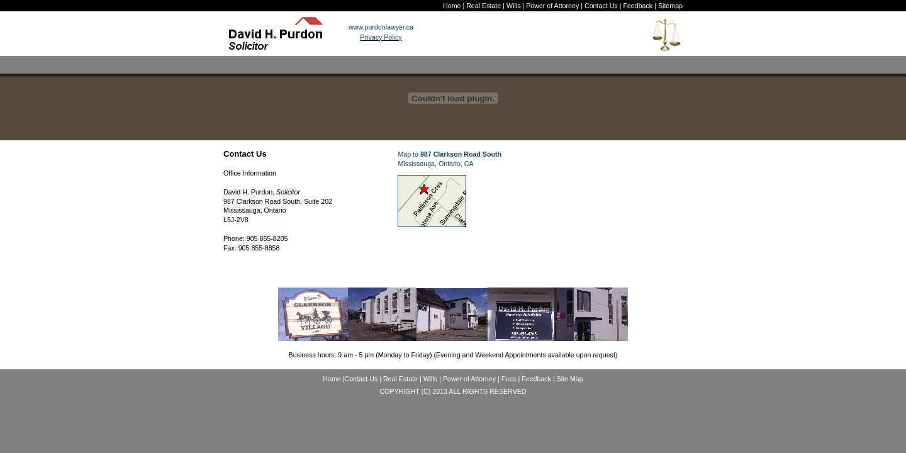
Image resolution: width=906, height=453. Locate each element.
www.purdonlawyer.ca (381, 27)
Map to (449, 154)
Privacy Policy (380, 37)
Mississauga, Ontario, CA (435, 163)
